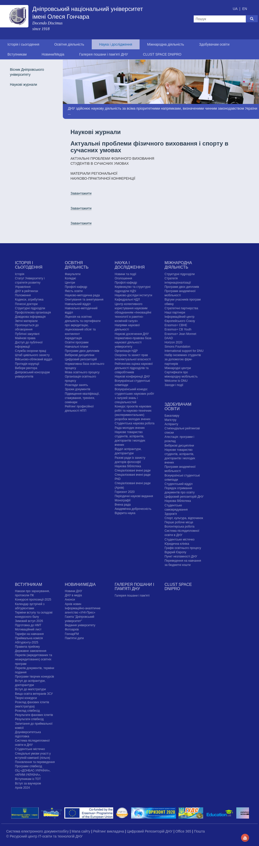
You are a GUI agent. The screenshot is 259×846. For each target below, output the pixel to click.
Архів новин (73, 604)
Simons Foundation (177, 346)
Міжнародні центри (178, 368)
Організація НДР (126, 351)
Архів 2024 (22, 787)
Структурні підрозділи (30, 308)
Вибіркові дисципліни (79, 355)
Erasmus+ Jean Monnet (180, 334)
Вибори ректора (26, 368)
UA (236, 9)
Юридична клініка (177, 543)
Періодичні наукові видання (134, 496)
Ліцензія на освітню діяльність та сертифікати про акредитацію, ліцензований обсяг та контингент (82, 325)
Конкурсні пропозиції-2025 (33, 599)
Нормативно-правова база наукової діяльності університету (133, 342)
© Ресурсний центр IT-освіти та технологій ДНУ (44, 836)
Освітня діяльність (69, 44)
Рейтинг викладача (109, 831)
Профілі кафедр (76, 287)
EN (244, 9)
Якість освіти (74, 291)
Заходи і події (174, 385)
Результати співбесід (29, 719)
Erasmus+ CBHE (176, 325)
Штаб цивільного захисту (32, 355)
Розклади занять (76, 385)
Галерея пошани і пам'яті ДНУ (103, 54)
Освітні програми (76, 342)
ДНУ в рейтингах (26, 291)
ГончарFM (72, 634)
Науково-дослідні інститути (133, 295)
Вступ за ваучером (28, 783)
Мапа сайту (81, 831)
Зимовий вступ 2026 (29, 621)
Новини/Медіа (53, 54)
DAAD (169, 338)
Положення (23, 295)
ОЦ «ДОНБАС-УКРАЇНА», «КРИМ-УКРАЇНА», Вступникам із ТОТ (32, 775)
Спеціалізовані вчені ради (133, 470)
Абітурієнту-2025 (26, 642)
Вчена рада (123, 504)
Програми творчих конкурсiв (34, 676)
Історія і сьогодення (23, 44)
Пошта (199, 831)
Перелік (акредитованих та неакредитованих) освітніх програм (33, 659)
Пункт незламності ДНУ (181, 556)
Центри (70, 282)
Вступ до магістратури (30, 689)
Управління (22, 287)
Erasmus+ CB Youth (178, 329)
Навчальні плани (76, 346)
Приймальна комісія (29, 638)
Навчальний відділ (77, 304)
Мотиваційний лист (28, 629)
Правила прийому (27, 646)
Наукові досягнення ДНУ (132, 334)
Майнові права (25, 338)
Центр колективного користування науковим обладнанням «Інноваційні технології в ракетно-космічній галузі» (133, 312)
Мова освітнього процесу (82, 372)
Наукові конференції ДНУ (132, 376)
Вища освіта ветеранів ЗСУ (34, 693)
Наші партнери (175, 312)
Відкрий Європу (175, 552)
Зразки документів (77, 389)
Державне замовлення (30, 651)
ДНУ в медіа (73, 595)
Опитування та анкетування (84, 299)
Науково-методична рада (82, 295)
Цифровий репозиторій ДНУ (184, 496)
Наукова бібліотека (128, 466)
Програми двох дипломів (82, 351)
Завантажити (81, 193)
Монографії (123, 500)
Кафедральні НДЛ (127, 299)
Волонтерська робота (179, 526)
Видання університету (80, 625)
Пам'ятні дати (74, 638)
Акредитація (73, 338)
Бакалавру (172, 415)
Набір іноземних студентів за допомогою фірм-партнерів (183, 359)
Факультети (73, 274)
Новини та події (125, 274)
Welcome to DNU (176, 381)
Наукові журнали (23, 84)
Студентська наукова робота (134, 423)
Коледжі (70, 278)
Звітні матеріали (26, 321)
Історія (19, 274)
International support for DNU (184, 351)
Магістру (170, 420)
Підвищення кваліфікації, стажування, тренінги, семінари (82, 398)
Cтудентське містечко (179, 539)
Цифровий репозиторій (81, 359)
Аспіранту (171, 424)
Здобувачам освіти (214, 44)
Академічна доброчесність (133, 509)
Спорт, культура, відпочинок (184, 518)
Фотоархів (72, 629)
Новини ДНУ (73, 591)
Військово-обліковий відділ (33, 359)
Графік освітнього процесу (183, 548)
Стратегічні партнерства (181, 308)
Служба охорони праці (30, 351)
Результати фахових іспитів (34, 715)
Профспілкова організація (33, 312)
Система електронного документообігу (38, 831)
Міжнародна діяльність (165, 44)
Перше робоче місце (179, 522)
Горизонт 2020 (125, 492)
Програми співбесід (28, 766)
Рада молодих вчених (130, 428)
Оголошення (123, 278)
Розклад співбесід (27, 710)
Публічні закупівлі (27, 334)
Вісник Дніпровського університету (27, 72)
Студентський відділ (179, 484)
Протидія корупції (27, 364)
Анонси (70, 599)
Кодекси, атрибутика (29, 299)
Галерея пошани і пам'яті (132, 595)
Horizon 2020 (173, 342)
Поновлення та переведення (35, 762)
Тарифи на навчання (29, 634)
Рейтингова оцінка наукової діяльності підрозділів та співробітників (134, 368)
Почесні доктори (26, 304)
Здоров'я (171, 514)
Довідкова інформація (30, 316)
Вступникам (17, 54)
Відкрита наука (125, 513)
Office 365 (183, 831)
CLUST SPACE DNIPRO (162, 54)
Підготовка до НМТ (28, 625)
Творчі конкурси (26, 698)
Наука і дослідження (115, 44)
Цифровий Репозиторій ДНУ (150, 831)
